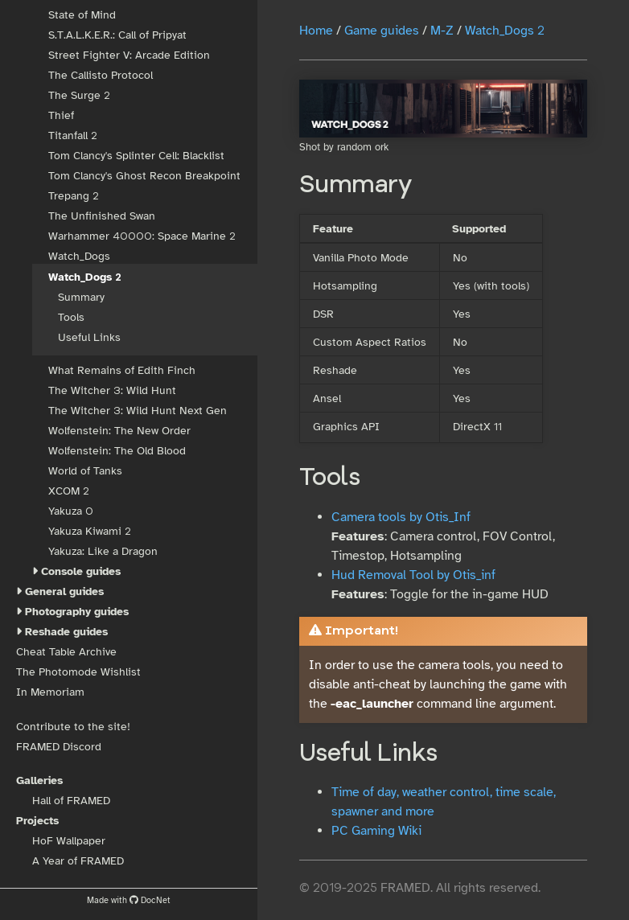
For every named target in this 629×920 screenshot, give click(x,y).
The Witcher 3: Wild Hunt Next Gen (137, 410)
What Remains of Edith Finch (121, 370)
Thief (61, 115)
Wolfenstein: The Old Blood (117, 451)
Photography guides (77, 611)
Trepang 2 (73, 196)
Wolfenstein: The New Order (119, 430)
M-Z (442, 31)
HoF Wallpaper (68, 841)
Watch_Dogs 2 (84, 277)
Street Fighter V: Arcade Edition (129, 55)
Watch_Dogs (79, 256)
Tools (71, 317)
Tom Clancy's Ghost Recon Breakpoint (144, 176)
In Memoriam (50, 692)
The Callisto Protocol (100, 75)
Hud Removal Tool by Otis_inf (413, 575)
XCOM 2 (68, 491)
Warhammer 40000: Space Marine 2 (141, 236)
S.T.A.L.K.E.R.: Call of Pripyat (117, 35)
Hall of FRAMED (71, 800)
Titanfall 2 (72, 135)
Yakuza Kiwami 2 (89, 531)
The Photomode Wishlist (78, 672)
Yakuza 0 (70, 511)
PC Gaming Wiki (376, 831)
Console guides (81, 571)
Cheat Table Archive (66, 652)
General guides (64, 591)
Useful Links (89, 337)
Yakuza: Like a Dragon (103, 551)
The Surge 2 (78, 95)
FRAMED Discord (58, 747)
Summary (81, 297)
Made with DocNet (129, 900)
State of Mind (82, 15)
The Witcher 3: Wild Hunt (112, 390)
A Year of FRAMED (78, 861)
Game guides (381, 31)
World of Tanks (85, 471)
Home (316, 31)
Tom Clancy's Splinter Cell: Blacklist (136, 155)
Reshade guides (66, 632)
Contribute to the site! (73, 726)
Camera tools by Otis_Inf (401, 517)
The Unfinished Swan (101, 216)
